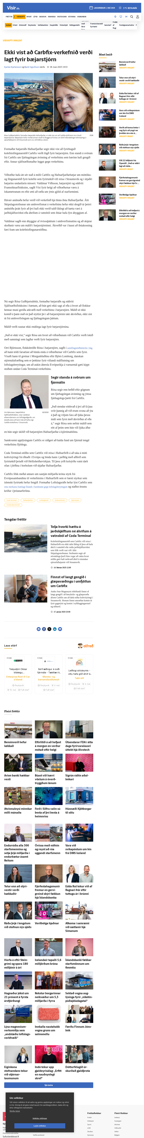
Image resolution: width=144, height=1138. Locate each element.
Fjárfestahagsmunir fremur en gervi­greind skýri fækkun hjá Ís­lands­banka (48, 867)
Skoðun (93, 1077)
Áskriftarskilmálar (44, 1087)
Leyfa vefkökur (56, 1126)
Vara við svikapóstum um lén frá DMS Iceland (129, 113)
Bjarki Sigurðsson (32, 67)
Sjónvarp (94, 1080)
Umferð (39, 1095)
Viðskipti (94, 1066)
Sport (92, 1070)
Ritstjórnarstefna (43, 1084)
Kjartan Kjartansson (12, 67)
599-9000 (11, 1090)
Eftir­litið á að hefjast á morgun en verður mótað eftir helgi (47, 745)
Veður (118, 1077)
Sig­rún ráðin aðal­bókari (76, 772)
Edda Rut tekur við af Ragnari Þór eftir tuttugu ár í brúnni (129, 96)
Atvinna (119, 1070)
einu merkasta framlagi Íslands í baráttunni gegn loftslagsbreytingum (43, 486)
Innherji (119, 1062)
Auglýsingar (41, 1076)
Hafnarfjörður (28, 500)
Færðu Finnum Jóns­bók (76, 984)
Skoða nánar (15, 1118)
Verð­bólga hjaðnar (44, 895)
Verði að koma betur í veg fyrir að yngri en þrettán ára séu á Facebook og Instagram (129, 133)
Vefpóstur (40, 1098)
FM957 (119, 1084)
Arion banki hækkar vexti (16, 772)
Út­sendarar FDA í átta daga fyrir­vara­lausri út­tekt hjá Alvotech (78, 745)
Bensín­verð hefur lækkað (16, 742)
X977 (118, 1088)
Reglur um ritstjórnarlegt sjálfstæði (13, 1074)
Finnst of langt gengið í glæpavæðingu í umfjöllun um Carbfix (71, 582)
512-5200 (45, 1073)
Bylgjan (119, 1080)
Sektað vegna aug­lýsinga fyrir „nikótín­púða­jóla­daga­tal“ (78, 957)
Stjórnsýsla (75, 500)
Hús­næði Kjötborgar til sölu (78, 800)
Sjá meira (49, 1030)
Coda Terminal (12, 500)
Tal (117, 1091)
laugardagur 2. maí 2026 (103, 8)
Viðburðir (120, 1073)
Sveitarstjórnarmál (13, 505)
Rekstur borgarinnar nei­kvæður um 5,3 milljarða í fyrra (47, 957)
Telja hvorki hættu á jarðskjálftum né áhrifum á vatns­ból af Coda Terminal (71, 531)
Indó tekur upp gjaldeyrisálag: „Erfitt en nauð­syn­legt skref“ (46, 1021)
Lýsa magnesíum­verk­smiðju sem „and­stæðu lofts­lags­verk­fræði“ (17, 987)
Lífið (92, 1073)
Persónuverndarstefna (12, 1079)
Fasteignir (120, 1066)
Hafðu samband (43, 1080)
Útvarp (93, 1084)
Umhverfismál (60, 500)
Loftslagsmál (43, 500)
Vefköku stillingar (23, 1126)
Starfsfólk (40, 1091)
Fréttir (93, 1062)
